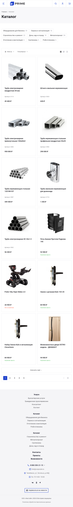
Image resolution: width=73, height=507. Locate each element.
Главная (4, 12)
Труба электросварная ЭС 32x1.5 (18, 239)
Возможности (36, 459)
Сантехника (33, 40)
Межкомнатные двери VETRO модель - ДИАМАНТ (52, 346)
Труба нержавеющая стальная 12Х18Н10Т (17, 190)
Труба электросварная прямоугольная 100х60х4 (15, 139)
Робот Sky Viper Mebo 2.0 (15, 292)
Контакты (36, 452)
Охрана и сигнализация (41, 31)
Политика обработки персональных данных (36, 502)
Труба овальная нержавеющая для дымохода (53, 190)
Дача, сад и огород (37, 35)
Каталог (36, 414)
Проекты (36, 455)
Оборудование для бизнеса (15, 31)
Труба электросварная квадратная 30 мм (14, 89)
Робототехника (49, 40)
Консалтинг (36, 404)
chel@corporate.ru (38, 469)
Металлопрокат (57, 35)
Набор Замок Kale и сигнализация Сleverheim (19, 346)
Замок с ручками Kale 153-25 (52, 292)
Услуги (36, 395)
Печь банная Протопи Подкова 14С (53, 240)
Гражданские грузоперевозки (36, 401)
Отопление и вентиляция (13, 40)
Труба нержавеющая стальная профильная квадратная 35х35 (53, 139)
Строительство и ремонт (14, 35)
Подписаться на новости (36, 490)
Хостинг (36, 407)
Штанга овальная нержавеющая (53, 88)
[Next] (68, 378)
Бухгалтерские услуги (36, 398)
